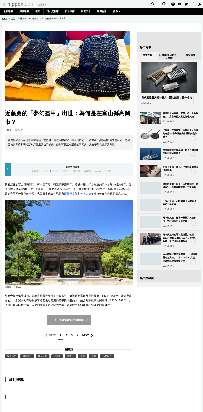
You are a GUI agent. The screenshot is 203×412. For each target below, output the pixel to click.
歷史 (9, 130)
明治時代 (27, 356)
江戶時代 (11, 356)
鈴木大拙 (85, 193)
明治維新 (42, 356)
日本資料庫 (53, 11)
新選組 (70, 356)
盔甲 (94, 356)
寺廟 (82, 356)
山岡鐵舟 (107, 356)
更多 (116, 11)
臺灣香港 (102, 11)
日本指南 (70, 11)
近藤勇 (57, 356)
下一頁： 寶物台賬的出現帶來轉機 (69, 320)
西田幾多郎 (71, 193)
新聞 (37, 11)
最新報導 (8, 11)
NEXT (85, 335)
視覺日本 (86, 11)
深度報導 (24, 11)
